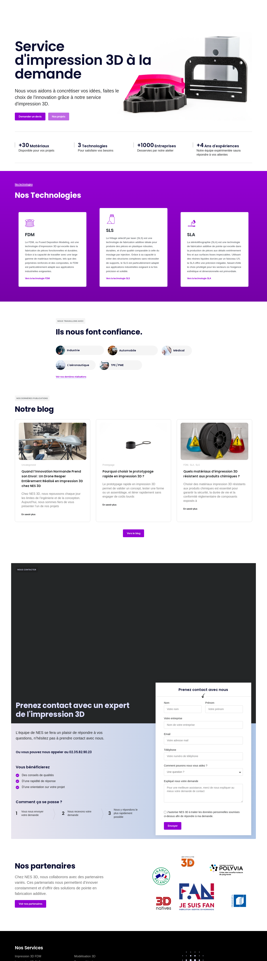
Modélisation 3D (84, 953)
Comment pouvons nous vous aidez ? (185, 761)
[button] (207, 8)
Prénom (209, 698)
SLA (192, 460)
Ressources (167, 10)
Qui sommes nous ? (112, 10)
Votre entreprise (173, 714)
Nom (166, 698)
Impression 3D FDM (28, 953)
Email (167, 730)
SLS (198, 460)
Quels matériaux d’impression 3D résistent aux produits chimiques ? (212, 471)
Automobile (128, 346)
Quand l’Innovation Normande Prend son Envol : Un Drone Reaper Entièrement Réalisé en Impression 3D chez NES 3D (51, 474)
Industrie (73, 346)
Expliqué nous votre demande (181, 777)
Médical (179, 346)
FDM (185, 460)
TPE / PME (118, 361)
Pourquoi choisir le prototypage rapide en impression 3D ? (133, 469)
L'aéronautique (78, 361)
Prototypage (109, 460)
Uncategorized (29, 460)
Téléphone (170, 746)
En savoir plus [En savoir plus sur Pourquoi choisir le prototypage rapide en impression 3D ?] (109, 500)
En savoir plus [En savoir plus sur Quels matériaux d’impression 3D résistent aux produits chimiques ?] (190, 509)
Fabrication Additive (71, 10)
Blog (142, 10)
